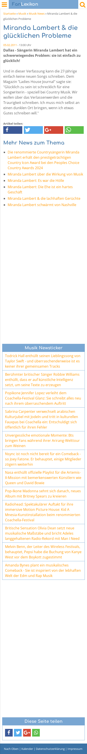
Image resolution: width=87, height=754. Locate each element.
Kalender (27, 749)
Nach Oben (11, 749)
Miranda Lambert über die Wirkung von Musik (45, 174)
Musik (22, 13)
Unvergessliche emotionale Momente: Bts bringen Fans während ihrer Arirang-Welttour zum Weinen (42, 440)
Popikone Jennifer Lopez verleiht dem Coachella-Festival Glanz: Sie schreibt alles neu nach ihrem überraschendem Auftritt (43, 398)
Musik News (37, 13)
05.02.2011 (10, 45)
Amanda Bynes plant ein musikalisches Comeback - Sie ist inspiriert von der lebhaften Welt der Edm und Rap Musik (43, 570)
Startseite (9, 13)
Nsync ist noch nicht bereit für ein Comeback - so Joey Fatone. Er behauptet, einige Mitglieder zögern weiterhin (43, 459)
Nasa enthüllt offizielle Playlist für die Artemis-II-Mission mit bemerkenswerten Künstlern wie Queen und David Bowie (43, 477)
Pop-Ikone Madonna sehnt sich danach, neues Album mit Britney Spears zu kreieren (43, 494)
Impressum (75, 749)
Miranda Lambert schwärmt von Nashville (42, 204)
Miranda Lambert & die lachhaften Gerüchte (44, 198)
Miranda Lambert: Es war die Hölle (36, 180)
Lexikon (25, 4)
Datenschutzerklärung (50, 749)
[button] (12, 130)
